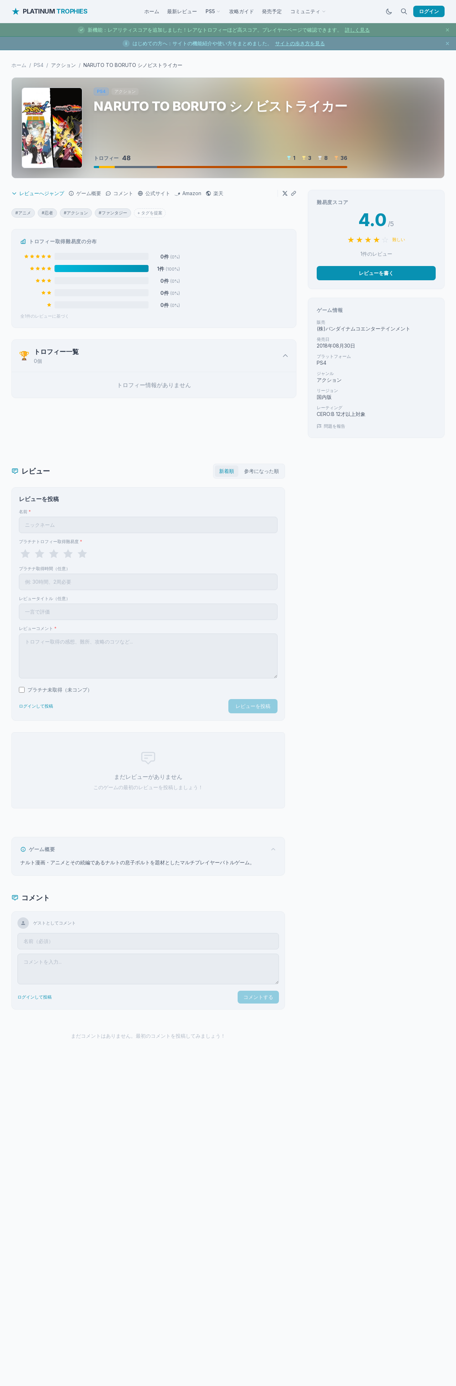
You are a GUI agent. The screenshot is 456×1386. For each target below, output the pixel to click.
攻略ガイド (241, 11)
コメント (119, 193)
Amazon (188, 193)
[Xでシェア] (285, 193)
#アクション (76, 212)
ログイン (429, 11)
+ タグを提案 (149, 212)
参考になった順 (261, 471)
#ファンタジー (113, 212)
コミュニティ (308, 11)
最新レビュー (182, 11)
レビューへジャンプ (37, 193)
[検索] (404, 11)
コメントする (258, 997)
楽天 (214, 193)
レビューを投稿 (252, 706)
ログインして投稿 (36, 706)
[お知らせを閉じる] (447, 30)
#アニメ (23, 212)
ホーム (151, 11)
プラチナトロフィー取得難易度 (50, 541)
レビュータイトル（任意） (44, 598)
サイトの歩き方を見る (300, 43)
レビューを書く (376, 273)
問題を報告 (331, 426)
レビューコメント (38, 628)
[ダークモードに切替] (389, 11)
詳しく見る (357, 30)
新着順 (226, 471)
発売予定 (272, 11)
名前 (25, 511)
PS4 (38, 65)
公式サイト (154, 193)
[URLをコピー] (293, 193)
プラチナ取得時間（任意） (44, 568)
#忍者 (47, 212)
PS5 (213, 11)
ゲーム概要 (84, 193)
